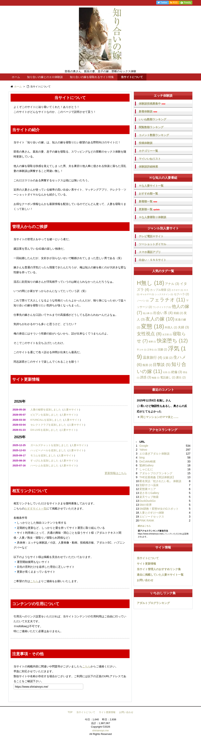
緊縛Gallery (146, 465)
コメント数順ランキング (154, 135)
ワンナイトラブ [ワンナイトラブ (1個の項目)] (162, 307)
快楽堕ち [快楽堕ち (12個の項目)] (172, 340)
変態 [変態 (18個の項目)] (152, 326)
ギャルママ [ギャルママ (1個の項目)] (147, 294)
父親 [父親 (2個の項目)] (168, 357)
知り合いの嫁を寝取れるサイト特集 (92, 77)
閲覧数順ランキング (151, 127)
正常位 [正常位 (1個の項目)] (152, 349)
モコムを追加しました (43, 455)
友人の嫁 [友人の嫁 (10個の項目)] (159, 318)
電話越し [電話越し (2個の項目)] (167, 377)
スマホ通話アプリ (150, 252)
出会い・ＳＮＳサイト (152, 259)
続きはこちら (144, 526)
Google (143, 445)
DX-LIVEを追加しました (44, 429)
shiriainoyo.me (100, 730)
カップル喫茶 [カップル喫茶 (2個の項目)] (160, 289)
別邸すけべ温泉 (149, 485)
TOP (70, 712)
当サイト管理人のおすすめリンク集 (159, 569)
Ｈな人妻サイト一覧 (151, 185)
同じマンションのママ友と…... (159, 417)
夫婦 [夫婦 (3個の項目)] (183, 327)
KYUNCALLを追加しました (46, 419)
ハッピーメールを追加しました (48, 450)
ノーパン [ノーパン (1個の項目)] (143, 300)
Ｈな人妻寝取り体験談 (152, 217)
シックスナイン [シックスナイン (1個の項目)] (164, 294)
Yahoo (143, 449)
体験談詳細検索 (148, 166)
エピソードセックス (151, 516)
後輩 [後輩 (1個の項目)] (152, 341)
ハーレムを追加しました (44, 465)
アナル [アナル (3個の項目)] (172, 283)
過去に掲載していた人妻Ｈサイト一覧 (160, 574)
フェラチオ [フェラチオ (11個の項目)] (167, 299)
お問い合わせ (145, 580)
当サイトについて (132, 77)
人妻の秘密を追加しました (45, 409)
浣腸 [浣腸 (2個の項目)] (162, 349)
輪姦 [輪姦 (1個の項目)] (155, 377)
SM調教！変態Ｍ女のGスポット (159, 508)
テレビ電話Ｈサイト (151, 236)
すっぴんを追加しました (44, 460)
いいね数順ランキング (152, 119)
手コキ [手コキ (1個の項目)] (141, 349)
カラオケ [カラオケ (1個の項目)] (177, 290)
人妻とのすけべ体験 (151, 512)
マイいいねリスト (150, 158)
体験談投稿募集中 (152, 103)
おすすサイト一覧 (36, 508)
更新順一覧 (149, 209)
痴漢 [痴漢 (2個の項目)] (147, 365)
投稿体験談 (146, 143)
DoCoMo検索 (147, 461)
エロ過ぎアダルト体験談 (154, 453)
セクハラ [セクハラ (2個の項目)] (181, 294)
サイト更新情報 (146, 563)
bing (141, 457)
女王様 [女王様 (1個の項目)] (167, 334)
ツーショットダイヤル (152, 244)
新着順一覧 (148, 201)
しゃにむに (146, 469)
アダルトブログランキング (155, 473)
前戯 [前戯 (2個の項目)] (178, 313)
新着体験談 (148, 111)
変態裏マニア (147, 489)
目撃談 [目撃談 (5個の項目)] (161, 364)
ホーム (16, 77)
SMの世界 (145, 504)
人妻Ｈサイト (71, 409)
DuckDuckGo (147, 500)
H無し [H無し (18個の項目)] (150, 283)
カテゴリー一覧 (148, 150)
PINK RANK (146, 520)
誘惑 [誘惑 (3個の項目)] (145, 377)
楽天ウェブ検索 (149, 496)
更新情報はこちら (116, 473)
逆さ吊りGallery (149, 493)
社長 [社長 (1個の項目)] (166, 372)
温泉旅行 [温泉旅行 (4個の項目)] (152, 357)
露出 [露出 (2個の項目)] (181, 377)
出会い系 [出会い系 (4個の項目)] (163, 313)
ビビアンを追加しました (44, 414)
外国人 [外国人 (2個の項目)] (171, 327)
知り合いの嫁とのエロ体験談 (45, 77)
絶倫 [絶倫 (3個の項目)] (176, 372)
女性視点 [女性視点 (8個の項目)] (149, 333)
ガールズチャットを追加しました (49, 445)
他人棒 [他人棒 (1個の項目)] (148, 313)
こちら (34, 581)
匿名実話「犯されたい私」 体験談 (160, 481)
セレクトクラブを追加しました (48, 424)
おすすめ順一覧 (148, 193)
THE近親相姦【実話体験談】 (157, 477)
